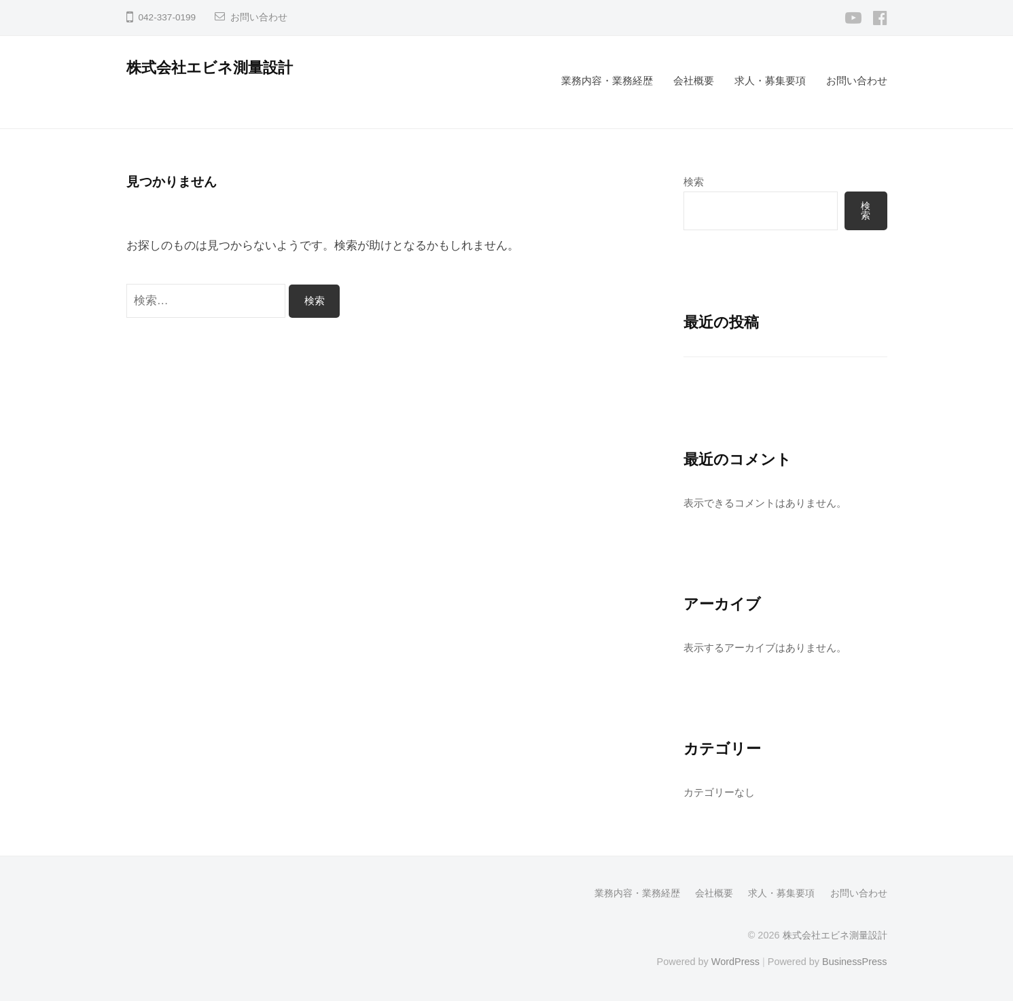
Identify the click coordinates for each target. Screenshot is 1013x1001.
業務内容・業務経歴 (607, 80)
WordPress (735, 961)
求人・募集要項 (770, 80)
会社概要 (693, 80)
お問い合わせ (258, 17)
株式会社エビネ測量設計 (209, 67)
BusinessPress (854, 961)
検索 (693, 181)
